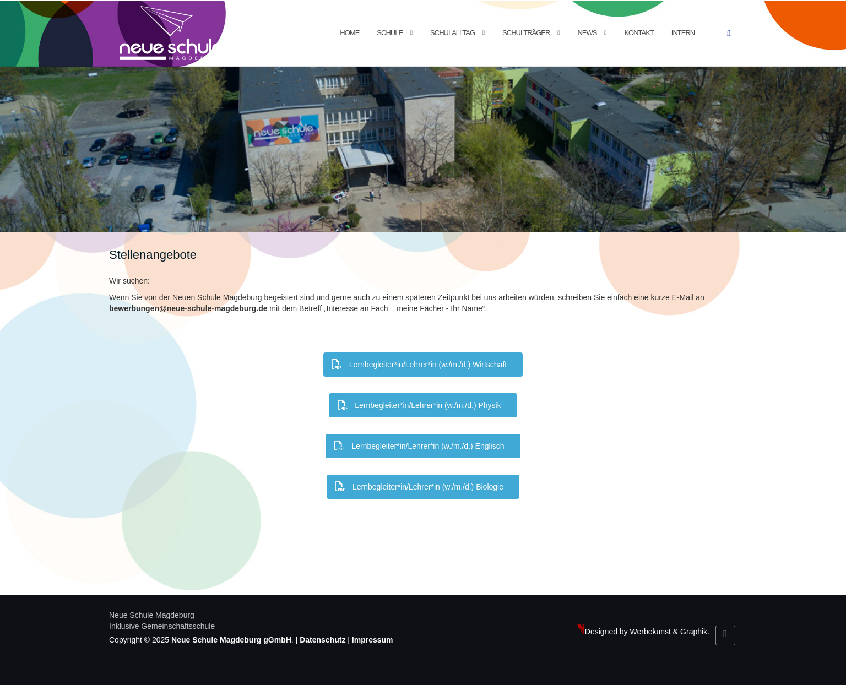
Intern (683, 33)
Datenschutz (322, 639)
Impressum (372, 639)
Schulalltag (452, 33)
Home (349, 33)
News (586, 33)
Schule (390, 33)
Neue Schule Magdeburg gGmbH (231, 639)
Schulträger (526, 33)
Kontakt (638, 33)
